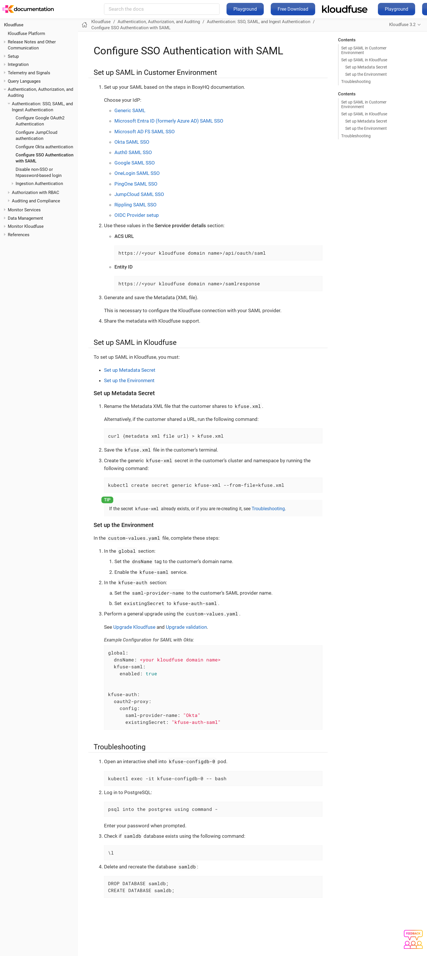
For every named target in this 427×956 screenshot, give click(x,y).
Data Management (25, 218)
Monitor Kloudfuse (26, 226)
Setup (13, 56)
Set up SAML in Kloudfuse (364, 60)
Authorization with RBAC (35, 192)
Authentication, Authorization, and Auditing (159, 21)
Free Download (293, 9)
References (18, 234)
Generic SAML (129, 110)
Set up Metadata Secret (366, 67)
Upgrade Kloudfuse (134, 627)
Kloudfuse (101, 21)
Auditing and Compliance (36, 201)
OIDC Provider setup (136, 215)
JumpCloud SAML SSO (139, 194)
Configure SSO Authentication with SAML (130, 27)
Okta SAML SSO (131, 142)
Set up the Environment (366, 74)
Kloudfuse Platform (26, 33)
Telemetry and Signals (29, 72)
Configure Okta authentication (44, 146)
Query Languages (24, 81)
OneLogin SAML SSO (137, 173)
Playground (245, 9)
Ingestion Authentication (39, 183)
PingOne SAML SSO (135, 184)
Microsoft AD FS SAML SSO (144, 131)
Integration (18, 64)
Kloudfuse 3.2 (402, 24)
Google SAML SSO (134, 163)
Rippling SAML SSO (135, 205)
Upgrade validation (186, 627)
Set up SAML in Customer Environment (364, 50)
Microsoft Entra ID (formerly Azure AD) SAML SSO (168, 121)
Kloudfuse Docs (76, 9)
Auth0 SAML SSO (133, 152)
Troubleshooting (356, 81)
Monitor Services (24, 209)
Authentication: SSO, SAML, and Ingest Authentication (258, 21)
